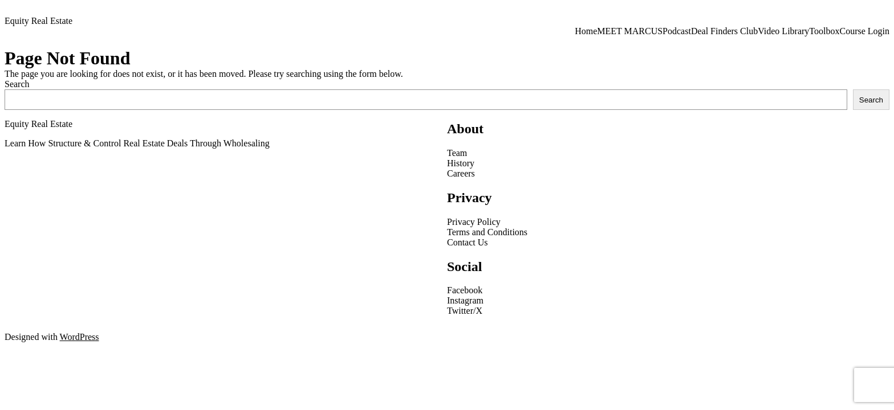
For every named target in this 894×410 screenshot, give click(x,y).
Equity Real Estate (38, 21)
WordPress (79, 337)
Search (17, 84)
